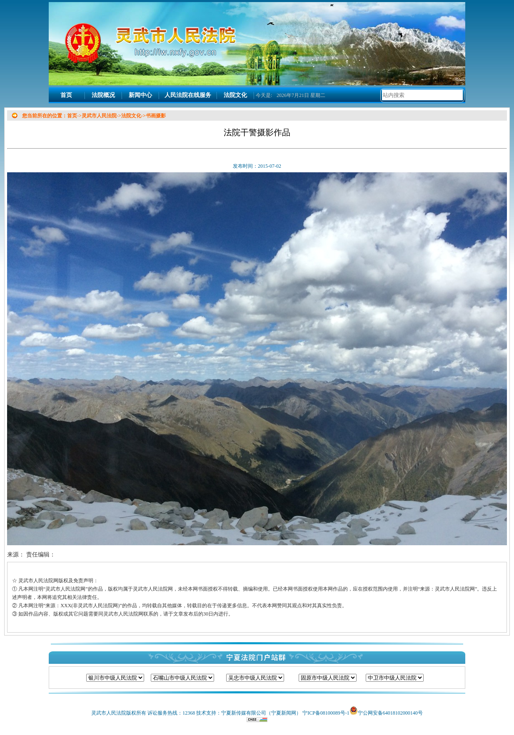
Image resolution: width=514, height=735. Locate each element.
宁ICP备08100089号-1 (325, 713)
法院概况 (103, 95)
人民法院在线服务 (188, 95)
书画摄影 (156, 116)
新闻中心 (140, 95)
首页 (66, 95)
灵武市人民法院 (99, 116)
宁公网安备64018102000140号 (390, 713)
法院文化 (235, 95)
